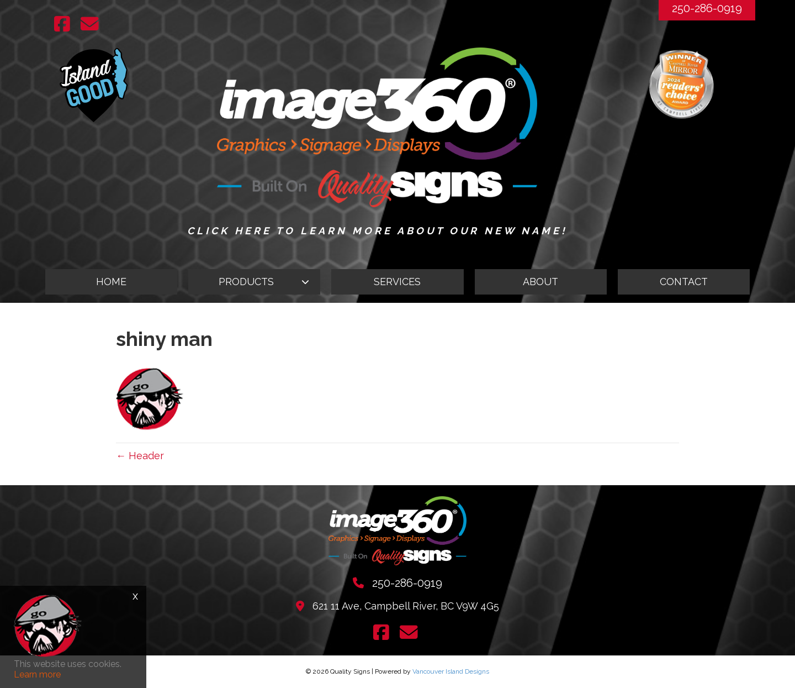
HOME (111, 281)
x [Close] (135, 595)
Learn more (37, 674)
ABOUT (540, 281)
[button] (254, 282)
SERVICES (397, 281)
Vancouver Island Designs (450, 671)
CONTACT (684, 281)
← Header (140, 455)
